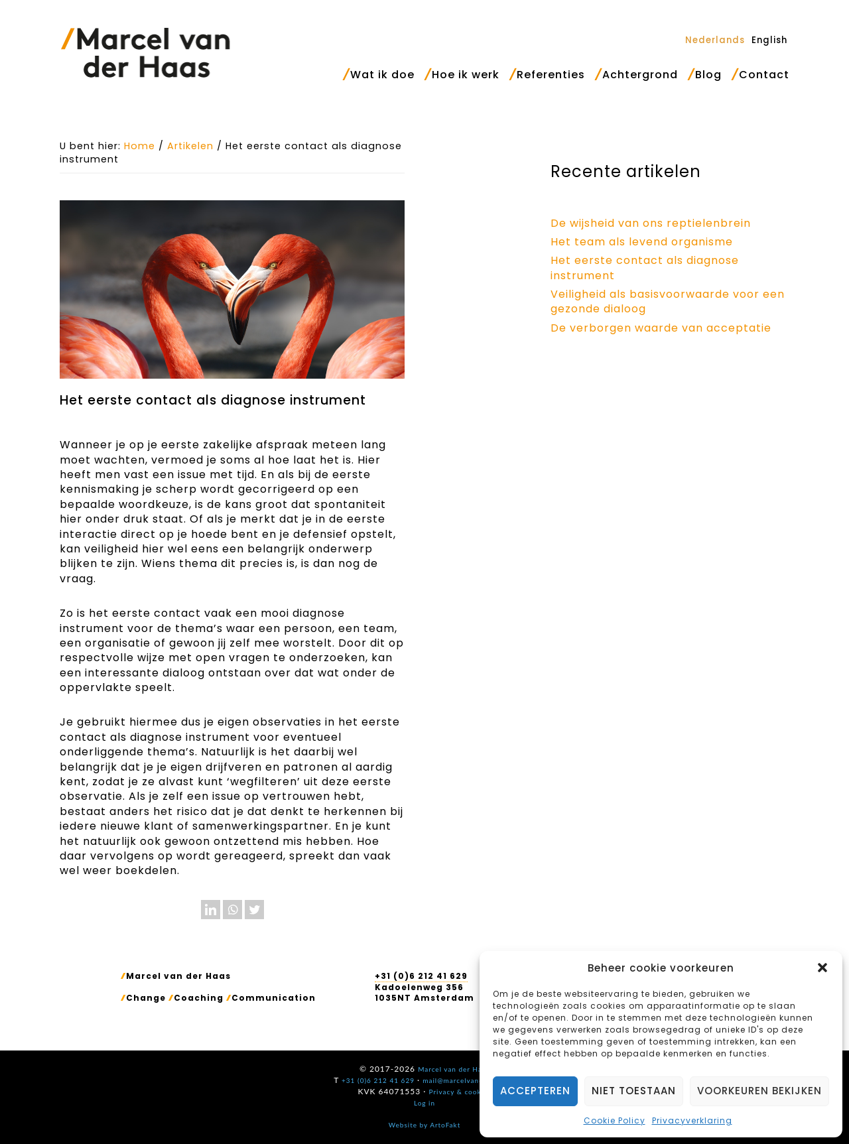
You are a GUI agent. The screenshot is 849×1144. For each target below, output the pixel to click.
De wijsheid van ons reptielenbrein (651, 223)
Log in (424, 1103)
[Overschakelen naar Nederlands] (715, 39)
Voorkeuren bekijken (759, 1091)
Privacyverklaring (692, 1120)
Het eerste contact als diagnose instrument (645, 268)
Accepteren (535, 1091)
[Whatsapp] (232, 909)
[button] (822, 967)
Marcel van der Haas (145, 52)
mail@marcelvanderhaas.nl (469, 1080)
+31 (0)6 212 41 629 (421, 976)
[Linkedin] (210, 909)
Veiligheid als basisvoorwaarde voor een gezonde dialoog (668, 301)
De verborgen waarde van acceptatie (661, 328)
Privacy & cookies (460, 1092)
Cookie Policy (614, 1120)
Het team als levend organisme (642, 241)
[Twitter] (254, 909)
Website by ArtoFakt (424, 1125)
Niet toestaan (634, 1091)
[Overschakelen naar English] (769, 40)
